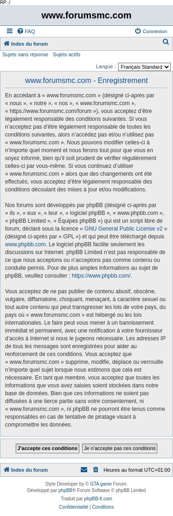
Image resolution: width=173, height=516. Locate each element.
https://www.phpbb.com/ (101, 276)
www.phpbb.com (25, 244)
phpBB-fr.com (98, 498)
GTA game (101, 483)
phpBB (65, 490)
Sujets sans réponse (25, 54)
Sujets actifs (66, 54)
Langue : (106, 66)
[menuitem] (26, 31)
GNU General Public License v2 (123, 228)
